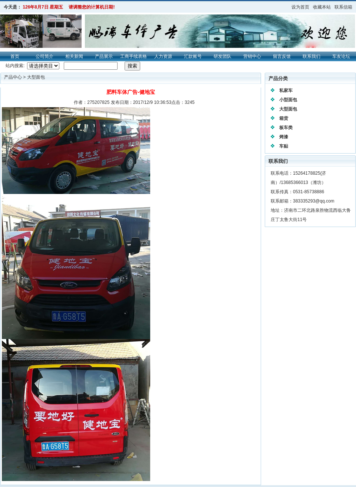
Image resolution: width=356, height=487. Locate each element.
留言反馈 (282, 56)
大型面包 (36, 77)
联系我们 (311, 56)
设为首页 (300, 7)
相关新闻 (74, 56)
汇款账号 (193, 56)
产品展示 (104, 56)
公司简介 (44, 56)
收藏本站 (322, 7)
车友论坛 (341, 56)
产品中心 (13, 77)
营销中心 (252, 56)
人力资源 (163, 56)
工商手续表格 (133, 56)
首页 (14, 56)
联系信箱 (343, 7)
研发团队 (222, 56)
